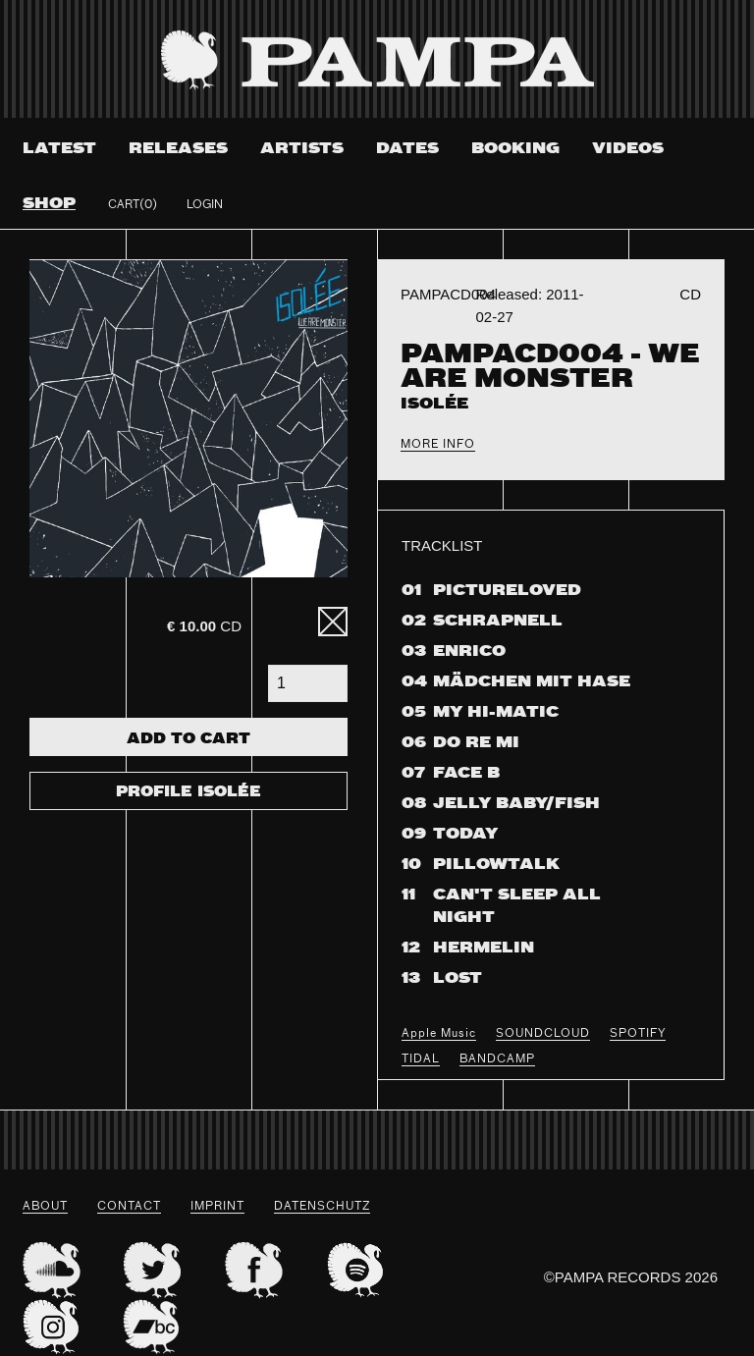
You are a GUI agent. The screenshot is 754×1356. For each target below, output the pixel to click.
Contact (129, 1207)
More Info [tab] (438, 445)
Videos (628, 148)
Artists (302, 148)
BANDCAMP (497, 1059)
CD (204, 626)
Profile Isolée (188, 792)
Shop (49, 203)
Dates (407, 148)
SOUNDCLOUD (543, 1034)
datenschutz (322, 1207)
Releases (178, 148)
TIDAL (421, 1059)
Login (205, 205)
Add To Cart (188, 739)
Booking (515, 148)
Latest (59, 148)
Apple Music (439, 1034)
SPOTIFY (638, 1034)
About (45, 1207)
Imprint (217, 1207)
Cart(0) (132, 205)
